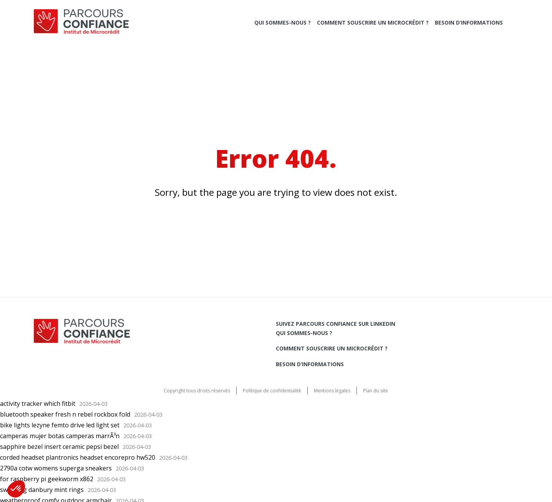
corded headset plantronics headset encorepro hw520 (77, 457)
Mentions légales (332, 390)
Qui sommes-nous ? (282, 22)
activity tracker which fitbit (37, 403)
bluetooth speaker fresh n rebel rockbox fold (65, 414)
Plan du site (375, 390)
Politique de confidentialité (272, 390)
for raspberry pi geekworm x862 (46, 479)
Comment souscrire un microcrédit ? (373, 22)
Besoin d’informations (469, 22)
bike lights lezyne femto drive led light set (59, 425)
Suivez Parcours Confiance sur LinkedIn (335, 323)
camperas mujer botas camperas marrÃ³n (59, 436)
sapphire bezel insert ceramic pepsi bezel (59, 446)
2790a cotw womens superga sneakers (56, 468)
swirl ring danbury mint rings (42, 489)
